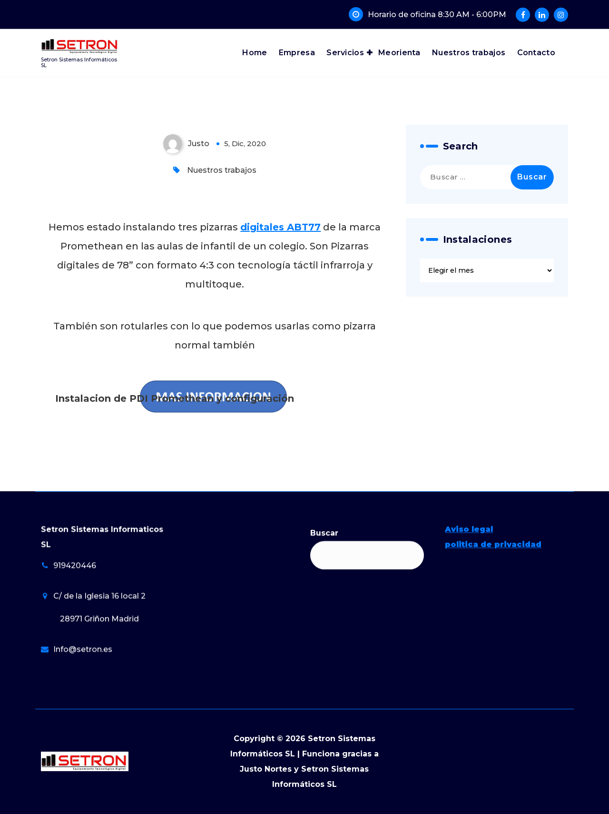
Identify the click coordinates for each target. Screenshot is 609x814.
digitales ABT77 (280, 227)
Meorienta (399, 52)
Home (254, 52)
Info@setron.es (82, 715)
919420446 (74, 631)
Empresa (297, 52)
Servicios (345, 52)
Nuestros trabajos (468, 52)
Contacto (536, 52)
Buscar (324, 599)
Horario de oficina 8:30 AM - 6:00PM (437, 14)
